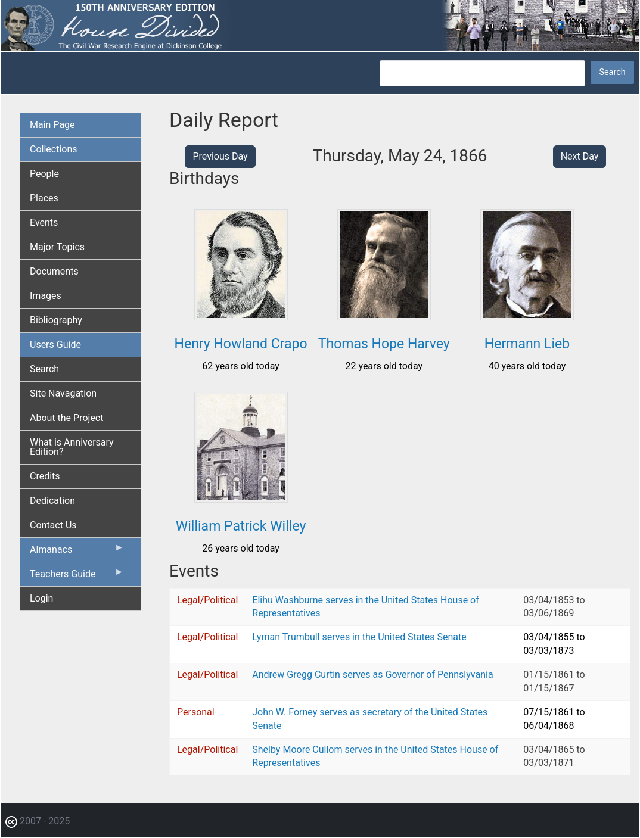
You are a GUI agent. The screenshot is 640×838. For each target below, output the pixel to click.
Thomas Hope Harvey (384, 344)
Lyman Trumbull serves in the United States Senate (359, 637)
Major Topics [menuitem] (57, 247)
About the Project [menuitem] (66, 417)
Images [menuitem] (45, 295)
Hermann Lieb (527, 344)
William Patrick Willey (241, 526)
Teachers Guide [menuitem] (76, 576)
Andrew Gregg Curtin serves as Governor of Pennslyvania (372, 674)
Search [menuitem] (44, 369)
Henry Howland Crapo (241, 344)
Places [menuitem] (44, 198)
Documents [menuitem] (54, 271)
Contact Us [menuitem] (53, 525)
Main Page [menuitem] (52, 124)
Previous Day (219, 156)
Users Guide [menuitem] (55, 344)
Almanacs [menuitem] (76, 552)
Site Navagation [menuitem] (63, 393)
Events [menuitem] (44, 222)
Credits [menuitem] (45, 476)
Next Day (580, 156)
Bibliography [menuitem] (56, 320)
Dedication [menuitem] (52, 500)
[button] (241, 316)
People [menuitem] (44, 173)
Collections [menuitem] (53, 149)
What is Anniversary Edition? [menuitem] (72, 447)
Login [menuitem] (41, 598)
